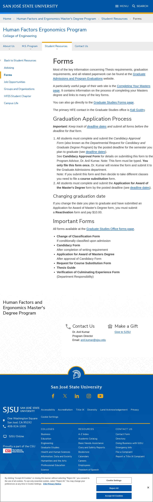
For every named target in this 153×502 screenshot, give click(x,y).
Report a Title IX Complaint (130, 456)
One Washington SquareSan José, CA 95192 (22, 420)
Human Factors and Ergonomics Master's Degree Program (56, 19)
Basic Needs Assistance (91, 443)
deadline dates (97, 126)
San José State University (30, 6)
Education (46, 438)
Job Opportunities (14, 82)
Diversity (92, 409)
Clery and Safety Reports (91, 447)
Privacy (135, 409)
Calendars (83, 456)
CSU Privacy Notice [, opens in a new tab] (52, 484)
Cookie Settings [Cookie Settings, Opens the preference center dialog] (114, 480)
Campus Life (11, 103)
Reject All (114, 488)
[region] (76, 488)
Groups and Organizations (19, 89)
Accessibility (48, 409)
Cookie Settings (49, 417)
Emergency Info (124, 447)
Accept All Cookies (114, 496)
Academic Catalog (87, 438)
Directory (120, 438)
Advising (9, 68)
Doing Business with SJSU (129, 443)
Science (45, 469)
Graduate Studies (50, 447)
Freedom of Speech (88, 469)
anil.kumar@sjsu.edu (93, 340)
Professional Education (53, 465)
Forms (137, 19)
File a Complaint (124, 452)
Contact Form (123, 434)
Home (7, 19)
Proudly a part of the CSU (19, 449)
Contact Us (81, 46)
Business (45, 434)
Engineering (47, 443)
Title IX (80, 409)
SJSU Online (16, 436)
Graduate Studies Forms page (114, 102)
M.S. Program (30, 46)
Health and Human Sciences (55, 452)
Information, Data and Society (56, 456)
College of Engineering (20, 36)
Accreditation (65, 409)
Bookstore (83, 452)
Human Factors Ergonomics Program (45, 29)
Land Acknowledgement (114, 409)
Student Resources (114, 19)
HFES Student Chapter (17, 96)
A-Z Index (83, 434)
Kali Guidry (137, 110)
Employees (84, 465)
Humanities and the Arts (53, 460)
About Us (8, 46)
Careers (82, 460)
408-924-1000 (16, 426)
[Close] (148, 487)
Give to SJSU (123, 331)
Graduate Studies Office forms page (110, 228)
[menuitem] (9, 46)
